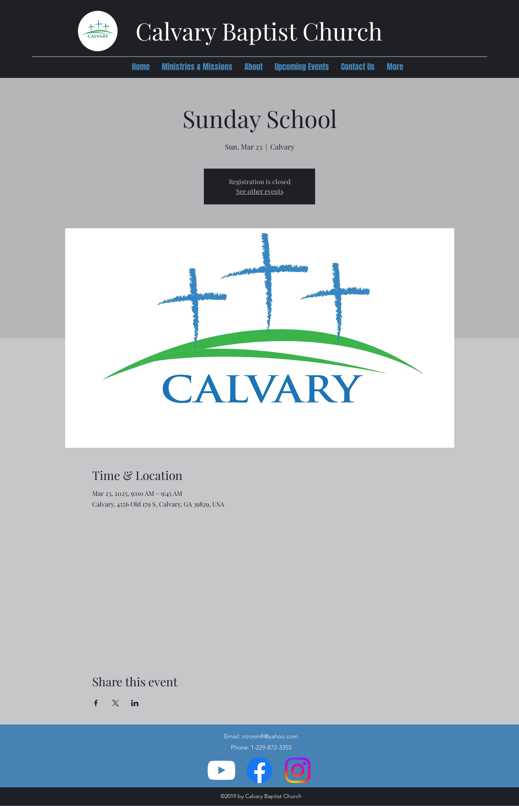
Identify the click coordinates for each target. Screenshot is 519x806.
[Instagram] (298, 770)
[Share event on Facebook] (96, 703)
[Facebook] (259, 770)
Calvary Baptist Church (259, 31)
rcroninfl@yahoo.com (270, 736)
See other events (259, 191)
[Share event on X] (115, 703)
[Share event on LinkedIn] (135, 703)
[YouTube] (221, 770)
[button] (197, 67)
